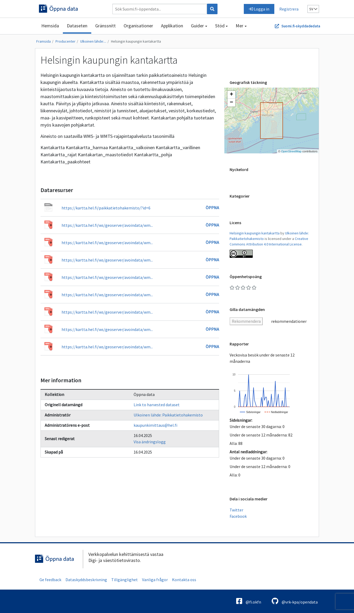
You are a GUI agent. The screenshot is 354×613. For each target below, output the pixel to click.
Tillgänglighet (124, 579)
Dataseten (77, 26)
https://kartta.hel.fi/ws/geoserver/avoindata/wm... (107, 225)
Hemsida (50, 26)
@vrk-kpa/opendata (295, 601)
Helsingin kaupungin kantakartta (136, 41)
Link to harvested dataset (157, 404)
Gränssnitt (105, 26)
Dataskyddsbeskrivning (86, 579)
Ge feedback (50, 579)
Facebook (238, 516)
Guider (197, 26)
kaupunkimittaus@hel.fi (155, 425)
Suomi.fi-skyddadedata (300, 26)
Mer (239, 26)
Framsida (43, 41)
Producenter (65, 41)
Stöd (220, 26)
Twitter (236, 509)
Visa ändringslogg (150, 441)
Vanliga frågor (155, 579)
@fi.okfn (248, 601)
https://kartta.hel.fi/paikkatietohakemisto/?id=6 (106, 207)
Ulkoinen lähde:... (93, 41)
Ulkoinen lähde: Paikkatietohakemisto (168, 415)
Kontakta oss (184, 579)
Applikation (172, 26)
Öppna (212, 207)
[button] (231, 95)
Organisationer (138, 26)
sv (313, 9)
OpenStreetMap (291, 151)
